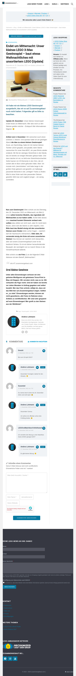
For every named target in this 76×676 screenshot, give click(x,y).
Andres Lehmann (27, 367)
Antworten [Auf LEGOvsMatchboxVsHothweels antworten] (43, 428)
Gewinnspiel (12, 42)
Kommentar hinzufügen (37, 342)
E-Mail (5, 554)
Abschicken (9, 587)
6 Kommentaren (11, 67)
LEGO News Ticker (34, 4)
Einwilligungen (8, 616)
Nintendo (65, 4)
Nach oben (69, 671)
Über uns (7, 611)
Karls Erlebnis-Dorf (10, 629)
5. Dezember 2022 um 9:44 (25, 430)
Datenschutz (8, 608)
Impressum (7, 605)
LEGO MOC (33, 311)
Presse (6, 613)
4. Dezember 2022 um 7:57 (25, 388)
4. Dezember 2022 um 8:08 (28, 407)
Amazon (30, 13)
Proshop (44, 13)
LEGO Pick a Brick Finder (12, 626)
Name (5, 546)
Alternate (37, 13)
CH (47, 15)
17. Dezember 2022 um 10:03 (29, 449)
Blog (15, 27)
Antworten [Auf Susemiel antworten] (43, 386)
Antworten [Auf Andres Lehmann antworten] (37, 367)
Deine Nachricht (8, 561)
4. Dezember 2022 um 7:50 (25, 353)
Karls (54, 4)
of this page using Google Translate (26, 36)
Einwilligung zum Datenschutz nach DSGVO (17, 580)
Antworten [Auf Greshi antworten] (43, 350)
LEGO (46, 4)
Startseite (9, 27)
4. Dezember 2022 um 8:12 (28, 369)
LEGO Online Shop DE (34, 15)
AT (44, 15)
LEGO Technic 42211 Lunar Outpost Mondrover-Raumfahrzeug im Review (60, 137)
